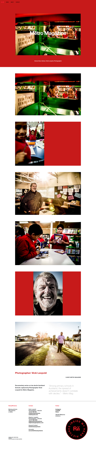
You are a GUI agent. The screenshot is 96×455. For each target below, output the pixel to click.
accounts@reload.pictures (36, 430)
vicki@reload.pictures (34, 413)
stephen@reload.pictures (35, 421)
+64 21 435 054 (33, 412)
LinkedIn (57, 410)
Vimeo (57, 412)
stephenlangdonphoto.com (36, 422)
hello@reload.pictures (34, 426)
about (12, 2)
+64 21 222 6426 (33, 420)
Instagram (58, 409)
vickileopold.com (33, 414)
